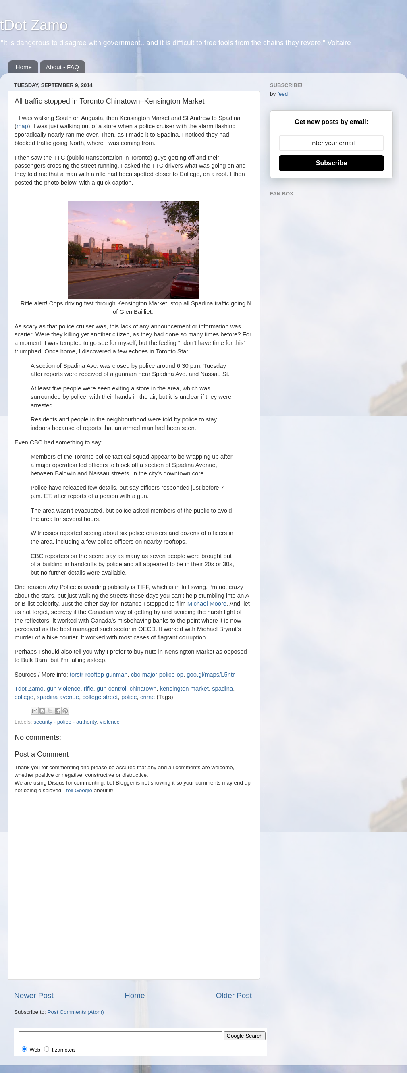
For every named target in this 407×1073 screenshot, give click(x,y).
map (22, 126)
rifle (88, 688)
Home (24, 67)
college (24, 697)
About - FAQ (62, 67)
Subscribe (331, 163)
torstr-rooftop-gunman (99, 674)
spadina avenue (58, 697)
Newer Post (34, 995)
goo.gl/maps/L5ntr (211, 674)
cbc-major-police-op (157, 674)
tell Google (79, 790)
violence (110, 722)
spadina (222, 688)
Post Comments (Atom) (76, 1012)
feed (282, 94)
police (129, 697)
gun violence (63, 688)
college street (100, 697)
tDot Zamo (34, 25)
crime (147, 697)
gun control (111, 688)
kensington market (184, 688)
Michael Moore (206, 603)
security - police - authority (65, 722)
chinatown (143, 688)
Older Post (234, 995)
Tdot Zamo (29, 688)
